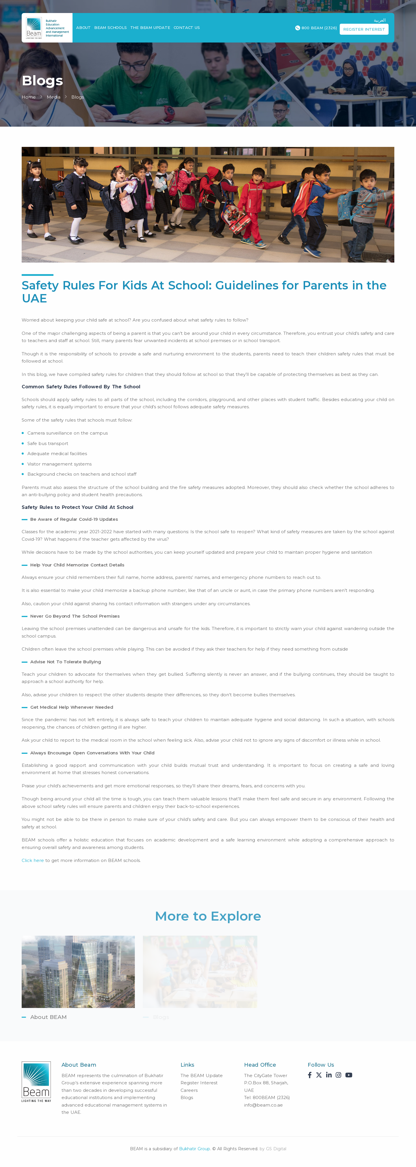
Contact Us (187, 27)
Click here (33, 860)
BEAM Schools (110, 27)
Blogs (77, 97)
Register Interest (364, 29)
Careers (189, 1090)
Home (29, 97)
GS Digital (276, 1148)
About (83, 27)
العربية (380, 20)
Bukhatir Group (194, 1148)
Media (53, 97)
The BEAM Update (150, 27)
